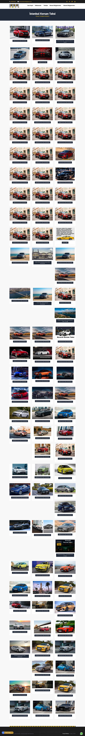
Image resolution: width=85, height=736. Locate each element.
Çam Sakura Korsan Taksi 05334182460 (65, 262)
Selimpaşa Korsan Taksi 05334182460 (42, 655)
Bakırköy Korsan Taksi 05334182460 (42, 401)
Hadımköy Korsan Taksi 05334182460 (20, 142)
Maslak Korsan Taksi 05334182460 (42, 102)
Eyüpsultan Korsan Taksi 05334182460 (42, 477)
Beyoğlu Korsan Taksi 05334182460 (42, 438)
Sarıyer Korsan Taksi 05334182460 (42, 575)
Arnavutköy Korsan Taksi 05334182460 (65, 361)
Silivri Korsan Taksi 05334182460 (65, 575)
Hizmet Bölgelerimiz (56, 5)
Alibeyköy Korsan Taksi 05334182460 (65, 62)
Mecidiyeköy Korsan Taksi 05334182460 (20, 262)
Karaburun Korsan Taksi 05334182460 (20, 242)
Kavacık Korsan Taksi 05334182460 (65, 341)
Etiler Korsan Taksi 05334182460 (20, 341)
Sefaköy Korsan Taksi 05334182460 (19, 222)
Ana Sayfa (30, 5)
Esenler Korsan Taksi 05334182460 (65, 458)
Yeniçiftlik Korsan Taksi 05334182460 (65, 695)
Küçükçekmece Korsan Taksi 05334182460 (42, 535)
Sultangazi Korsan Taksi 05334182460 (42, 595)
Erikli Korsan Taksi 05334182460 (65, 715)
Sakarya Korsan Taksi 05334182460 (19, 40)
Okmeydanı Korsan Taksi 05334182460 (65, 82)
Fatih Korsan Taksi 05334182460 (65, 478)
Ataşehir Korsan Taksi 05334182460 (19, 381)
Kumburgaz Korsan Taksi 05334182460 (20, 715)
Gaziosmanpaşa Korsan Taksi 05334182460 (20, 497)
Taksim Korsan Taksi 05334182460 (20, 82)
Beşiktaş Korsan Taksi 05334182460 (42, 421)
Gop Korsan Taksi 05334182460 (42, 242)
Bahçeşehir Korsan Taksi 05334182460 (42, 341)
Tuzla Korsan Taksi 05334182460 (43, 610)
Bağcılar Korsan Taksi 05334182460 (65, 381)
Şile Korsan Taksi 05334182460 (65, 595)
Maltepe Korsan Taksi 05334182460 (65, 534)
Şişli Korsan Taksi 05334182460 (20, 610)
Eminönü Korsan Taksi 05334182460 (20, 162)
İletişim (46, 5)
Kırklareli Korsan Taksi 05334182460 (42, 690)
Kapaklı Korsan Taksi (42, 62)
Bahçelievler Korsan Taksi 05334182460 (20, 401)
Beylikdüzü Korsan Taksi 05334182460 (20, 440)
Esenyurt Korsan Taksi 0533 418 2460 (20, 477)
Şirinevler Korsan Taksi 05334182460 (65, 142)
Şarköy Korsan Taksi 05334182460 (65, 222)
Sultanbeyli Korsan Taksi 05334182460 (20, 595)
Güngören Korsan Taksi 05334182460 (42, 497)
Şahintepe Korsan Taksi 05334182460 (42, 182)
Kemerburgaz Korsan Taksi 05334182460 (42, 122)
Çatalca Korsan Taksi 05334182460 (65, 438)
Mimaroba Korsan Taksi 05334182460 (42, 361)
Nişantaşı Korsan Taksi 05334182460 (42, 82)
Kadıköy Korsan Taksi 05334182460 (65, 495)
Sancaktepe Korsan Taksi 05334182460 (20, 572)
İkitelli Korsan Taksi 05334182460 (42, 162)
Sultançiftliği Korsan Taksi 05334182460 (65, 282)
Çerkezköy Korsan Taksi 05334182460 (42, 674)
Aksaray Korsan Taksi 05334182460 (65, 635)
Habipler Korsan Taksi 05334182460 (65, 122)
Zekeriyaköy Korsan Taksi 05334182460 (65, 102)
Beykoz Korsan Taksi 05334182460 (65, 421)
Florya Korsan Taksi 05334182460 (42, 222)
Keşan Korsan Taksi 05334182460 (42, 715)
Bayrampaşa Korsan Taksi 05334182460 (20, 421)
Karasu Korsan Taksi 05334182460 (42, 40)
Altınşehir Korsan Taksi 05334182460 (65, 182)
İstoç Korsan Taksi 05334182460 (65, 162)
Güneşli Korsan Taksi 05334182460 (42, 202)
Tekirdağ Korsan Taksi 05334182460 (65, 655)
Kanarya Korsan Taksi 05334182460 (65, 202)
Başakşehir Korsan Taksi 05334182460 (65, 401)
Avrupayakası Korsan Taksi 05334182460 (19, 300)
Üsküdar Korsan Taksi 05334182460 (19, 631)
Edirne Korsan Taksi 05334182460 (20, 694)
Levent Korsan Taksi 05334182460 (20, 102)
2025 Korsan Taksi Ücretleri (65, 302)
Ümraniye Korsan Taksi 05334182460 (65, 615)
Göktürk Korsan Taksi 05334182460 (19, 122)
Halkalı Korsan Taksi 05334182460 (20, 202)
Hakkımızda (38, 5)
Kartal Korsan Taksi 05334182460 (20, 532)
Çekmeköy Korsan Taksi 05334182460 (42, 456)
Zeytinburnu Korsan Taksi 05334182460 (42, 635)
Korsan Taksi (65, 242)
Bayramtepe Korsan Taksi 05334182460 (20, 182)
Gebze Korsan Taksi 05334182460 (20, 62)
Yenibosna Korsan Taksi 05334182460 (42, 142)
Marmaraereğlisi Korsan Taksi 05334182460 (65, 675)
